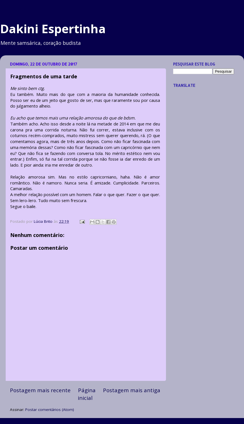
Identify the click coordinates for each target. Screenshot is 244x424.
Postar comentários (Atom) (49, 409)
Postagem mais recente (40, 390)
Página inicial (87, 394)
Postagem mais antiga (131, 390)
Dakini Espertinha (53, 28)
